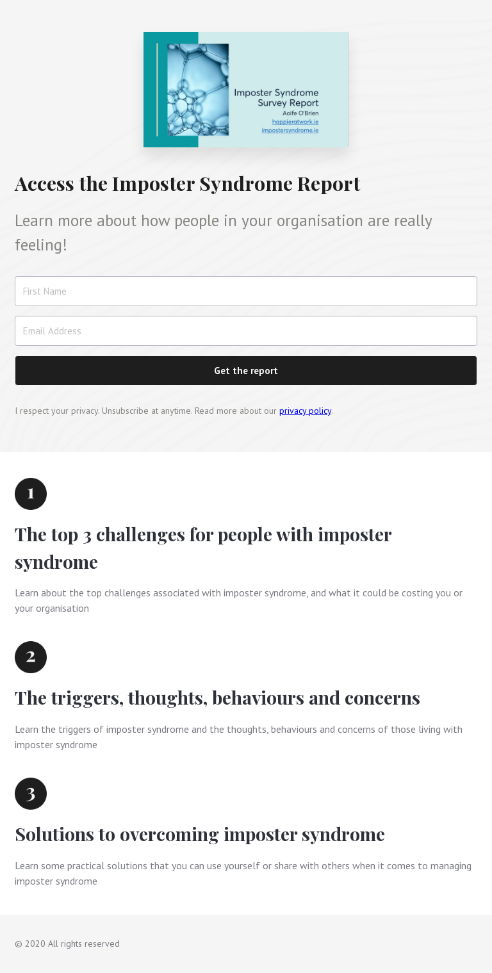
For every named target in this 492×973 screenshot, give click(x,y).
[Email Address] (246, 331)
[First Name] (246, 291)
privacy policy (305, 410)
